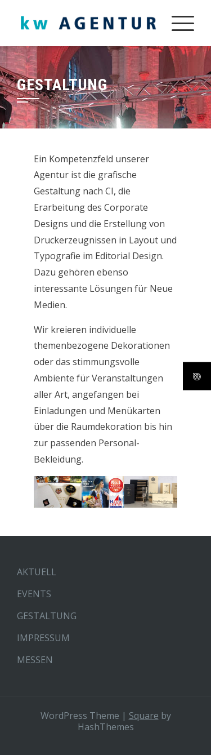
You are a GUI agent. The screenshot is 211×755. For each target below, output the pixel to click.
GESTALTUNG (47, 616)
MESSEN (35, 660)
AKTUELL (36, 572)
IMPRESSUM (43, 638)
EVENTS (34, 594)
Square (144, 715)
